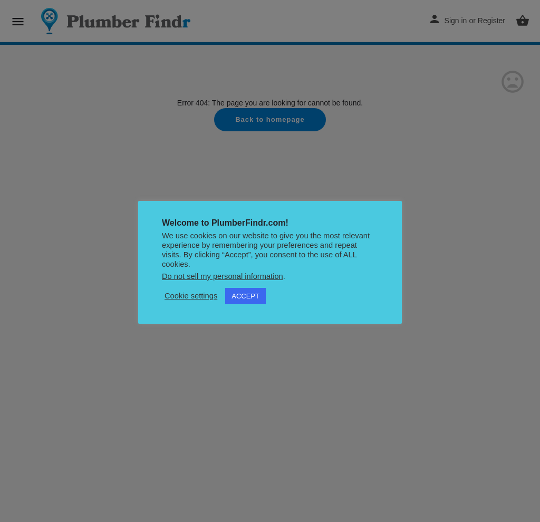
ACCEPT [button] (245, 296)
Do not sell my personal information (222, 276)
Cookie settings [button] (191, 296)
